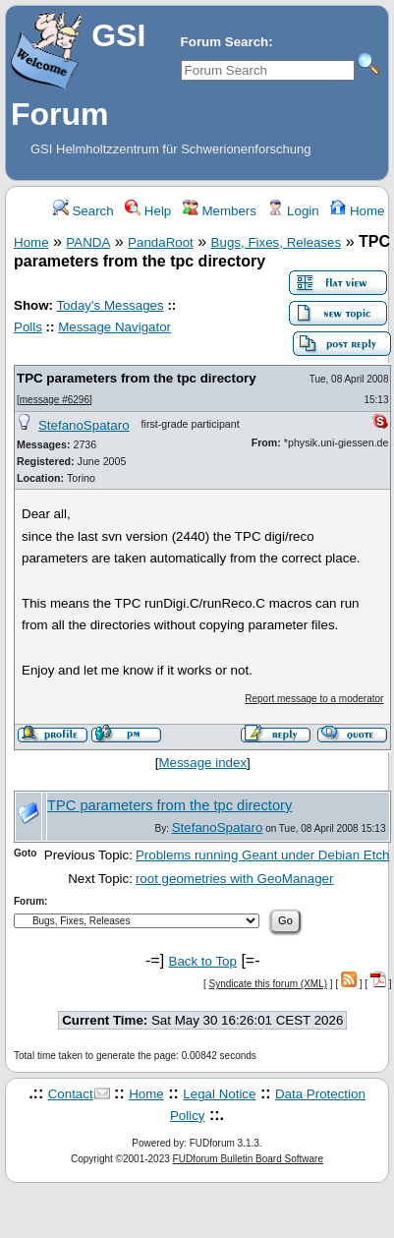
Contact (70, 1094)
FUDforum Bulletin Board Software (248, 1158)
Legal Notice (219, 1094)
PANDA (88, 242)
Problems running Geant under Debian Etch (263, 855)
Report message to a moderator (314, 698)
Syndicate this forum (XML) (267, 983)
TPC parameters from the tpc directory (136, 378)
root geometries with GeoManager (235, 878)
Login (292, 211)
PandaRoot (161, 242)
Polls (28, 327)
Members (219, 211)
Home (357, 211)
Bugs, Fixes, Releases (276, 242)
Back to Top (203, 961)
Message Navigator (114, 327)
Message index (202, 762)
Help (148, 211)
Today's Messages (109, 305)
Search (83, 211)
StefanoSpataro (84, 425)
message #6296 (54, 399)
